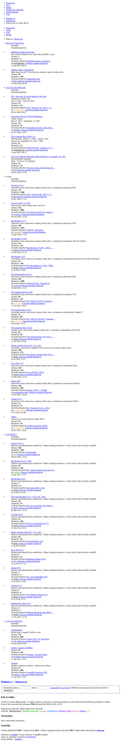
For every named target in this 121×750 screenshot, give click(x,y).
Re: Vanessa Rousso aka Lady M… (41, 470)
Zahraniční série (33, 79)
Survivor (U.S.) (17, 185)
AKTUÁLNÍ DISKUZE (16, 88)
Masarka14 (18, 232)
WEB (8, 30)
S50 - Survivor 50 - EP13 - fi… (39, 108)
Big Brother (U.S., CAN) (21, 461)
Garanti (43, 711)
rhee (15, 561)
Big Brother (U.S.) (18, 221)
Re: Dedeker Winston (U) (37, 595)
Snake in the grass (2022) (37, 426)
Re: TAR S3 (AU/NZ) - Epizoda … (41, 319)
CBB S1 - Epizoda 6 (35, 230)
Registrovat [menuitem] (10, 21)
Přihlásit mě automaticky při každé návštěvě (90, 688)
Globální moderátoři (30, 711)
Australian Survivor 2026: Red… (40, 128)
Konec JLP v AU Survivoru (38, 639)
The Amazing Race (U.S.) (21, 274)
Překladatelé (52, 711)
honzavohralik (19, 410)
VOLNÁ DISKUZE (14, 621)
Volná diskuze (16, 630)
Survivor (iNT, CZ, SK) (20, 203)
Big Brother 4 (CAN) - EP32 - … (40, 248)
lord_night (18, 303)
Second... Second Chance (37, 655)
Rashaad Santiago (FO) (36, 559)
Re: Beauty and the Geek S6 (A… (40, 355)
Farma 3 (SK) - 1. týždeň (37, 390)
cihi (15, 641)
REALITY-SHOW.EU (15, 43)
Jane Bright (31, 452)
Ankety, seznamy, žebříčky (22, 648)
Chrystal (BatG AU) (35, 541)
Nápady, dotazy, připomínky (22, 70)
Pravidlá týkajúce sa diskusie (38, 61)
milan (16, 250)
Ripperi (75, 711)
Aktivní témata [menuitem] (12, 12)
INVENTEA (31, 737)
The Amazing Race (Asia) (21, 328)
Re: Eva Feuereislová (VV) (38, 523)
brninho (17, 472)
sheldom (17, 130)
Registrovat (21, 681)
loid (15, 170)
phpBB (14, 735)
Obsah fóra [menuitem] (10, 3)
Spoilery (14, 663)
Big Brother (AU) (18, 257)
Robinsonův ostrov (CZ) (21, 603)
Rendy (16, 615)
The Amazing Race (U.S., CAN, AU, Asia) (28, 497)
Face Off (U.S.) (17, 363)
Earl (15, 455)
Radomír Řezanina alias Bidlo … (40, 612)
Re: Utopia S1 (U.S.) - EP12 (38, 408)
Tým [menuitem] (8, 14)
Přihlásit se (6, 681)
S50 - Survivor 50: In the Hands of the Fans (28, 96)
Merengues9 (19, 197)
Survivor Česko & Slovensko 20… (41, 168)
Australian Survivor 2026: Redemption (26, 116)
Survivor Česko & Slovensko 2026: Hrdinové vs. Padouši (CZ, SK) (38, 157)
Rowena (100, 730)
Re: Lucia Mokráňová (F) (37, 577)
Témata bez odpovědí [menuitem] (14, 10)
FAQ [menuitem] (8, 5)
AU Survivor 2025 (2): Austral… (40, 212)
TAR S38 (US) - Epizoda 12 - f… (40, 148)
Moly (16, 508)
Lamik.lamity (19, 110)
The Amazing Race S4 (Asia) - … (40, 337)
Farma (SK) (16, 381)
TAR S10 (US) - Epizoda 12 (38, 283)
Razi (15, 81)
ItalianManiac (19, 63)
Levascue (17, 214)
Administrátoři (15, 711)
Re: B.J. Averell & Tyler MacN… (40, 506)
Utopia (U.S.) (16, 399)
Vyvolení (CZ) (17, 514)
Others (14, 417)
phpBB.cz (19, 739)
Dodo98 (17, 657)
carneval (17, 286)
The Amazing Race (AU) (21, 310)
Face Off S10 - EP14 (35, 372)
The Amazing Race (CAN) (22, 292)
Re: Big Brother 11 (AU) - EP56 (40, 266)
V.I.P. (89, 711)
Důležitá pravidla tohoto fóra (22, 52)
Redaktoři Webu (64, 711)
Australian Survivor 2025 (37, 672)
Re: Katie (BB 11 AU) (36, 488)
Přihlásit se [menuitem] (10, 19)
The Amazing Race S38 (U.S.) (23, 136)
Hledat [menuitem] (8, 8)
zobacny (17, 675)
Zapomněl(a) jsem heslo (60, 688)
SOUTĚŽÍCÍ (11, 434)
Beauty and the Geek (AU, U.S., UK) (26, 345)
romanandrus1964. (21, 392)
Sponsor (82, 711)
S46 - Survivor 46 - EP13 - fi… (39, 194)
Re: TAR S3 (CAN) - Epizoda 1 (40, 301)
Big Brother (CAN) (19, 239)
